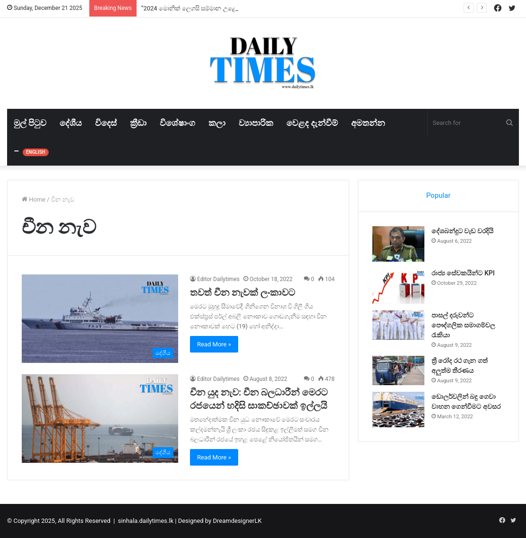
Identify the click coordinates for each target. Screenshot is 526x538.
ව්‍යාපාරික (256, 123)
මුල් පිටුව (30, 123)
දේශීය (71, 123)
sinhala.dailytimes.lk (145, 520)
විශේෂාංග (177, 123)
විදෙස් (106, 123)
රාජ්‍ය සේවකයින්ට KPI (463, 273)
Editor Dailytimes (218, 279)
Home (33, 199)
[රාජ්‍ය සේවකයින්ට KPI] (398, 286)
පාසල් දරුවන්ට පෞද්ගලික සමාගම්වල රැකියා (463, 325)
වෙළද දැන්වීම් (311, 123)
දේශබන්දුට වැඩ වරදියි (462, 231)
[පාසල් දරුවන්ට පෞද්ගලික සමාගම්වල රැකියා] (398, 325)
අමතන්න (368, 123)
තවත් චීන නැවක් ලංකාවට (242, 292)
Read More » (214, 344)
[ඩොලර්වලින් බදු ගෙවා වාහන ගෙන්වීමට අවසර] (398, 409)
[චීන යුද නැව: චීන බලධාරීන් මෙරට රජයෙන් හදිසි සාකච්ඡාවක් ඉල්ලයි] (100, 418)
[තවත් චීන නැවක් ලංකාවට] (100, 318)
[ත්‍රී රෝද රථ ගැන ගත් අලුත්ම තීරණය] (398, 370)
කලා (216, 123)
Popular (438, 195)
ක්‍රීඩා (138, 123)
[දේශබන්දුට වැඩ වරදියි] (398, 244)
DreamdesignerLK (237, 520)
